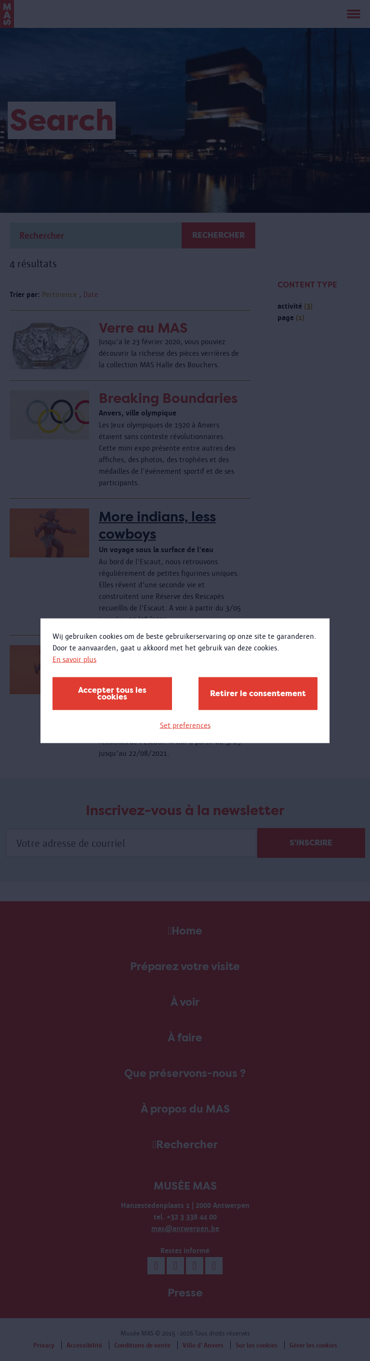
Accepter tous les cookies (112, 693)
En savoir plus (74, 659)
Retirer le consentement (258, 693)
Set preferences (185, 725)
